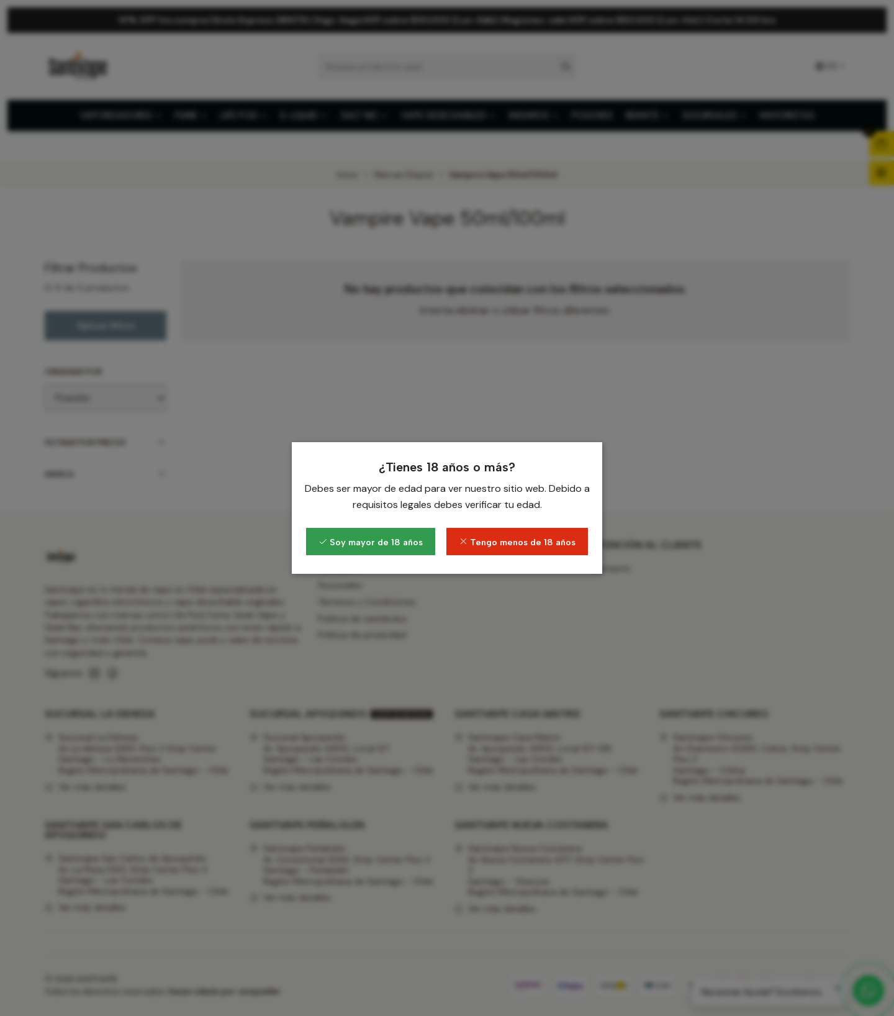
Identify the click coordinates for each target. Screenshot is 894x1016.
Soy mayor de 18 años (370, 542)
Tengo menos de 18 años (517, 542)
